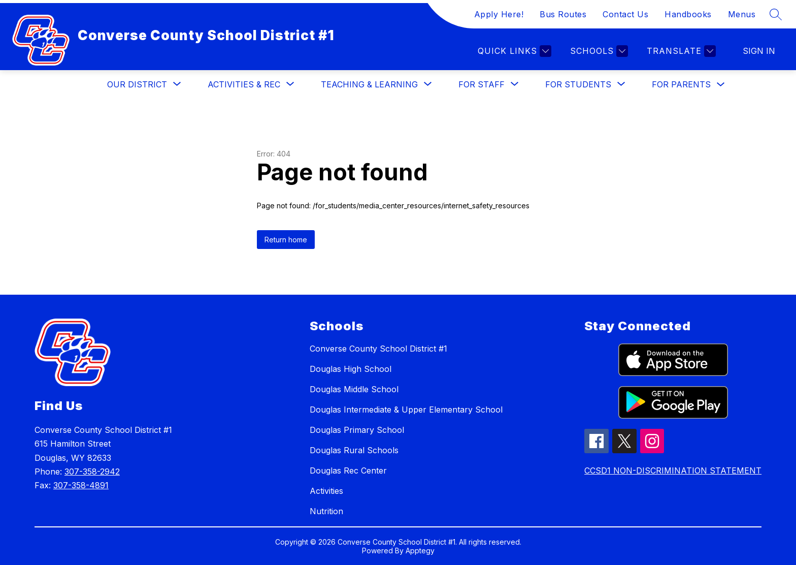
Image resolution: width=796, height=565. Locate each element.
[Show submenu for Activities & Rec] (244, 84)
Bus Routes (563, 14)
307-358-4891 (81, 485)
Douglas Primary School (357, 430)
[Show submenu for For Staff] (481, 84)
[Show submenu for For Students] (578, 84)
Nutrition (326, 511)
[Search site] (776, 14)
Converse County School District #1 (378, 348)
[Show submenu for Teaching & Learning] (369, 84)
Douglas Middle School (354, 389)
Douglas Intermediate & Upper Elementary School (406, 409)
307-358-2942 (92, 471)
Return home (285, 239)
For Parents (681, 84)
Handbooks (688, 14)
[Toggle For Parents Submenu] (721, 84)
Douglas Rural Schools (354, 450)
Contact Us (625, 14)
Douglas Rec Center (348, 470)
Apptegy (420, 550)
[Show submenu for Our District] (137, 84)
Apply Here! (499, 14)
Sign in (759, 51)
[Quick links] (513, 51)
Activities (326, 491)
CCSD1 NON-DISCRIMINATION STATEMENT (672, 470)
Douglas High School (350, 369)
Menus (742, 14)
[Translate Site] (680, 51)
